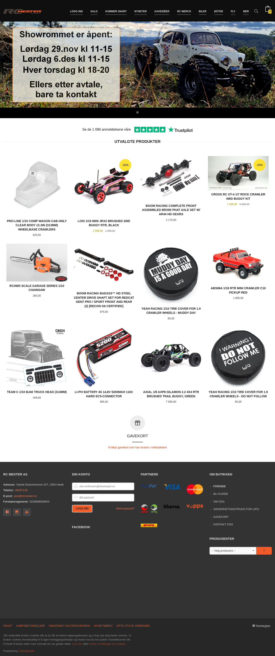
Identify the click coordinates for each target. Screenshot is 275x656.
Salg (94, 10)
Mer (246, 10)
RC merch (184, 10)
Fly (233, 10)
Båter (218, 10)
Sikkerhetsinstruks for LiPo (236, 509)
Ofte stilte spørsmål (133, 625)
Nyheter (140, 10)
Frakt (7, 625)
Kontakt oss (223, 524)
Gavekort (221, 516)
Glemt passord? (125, 508)
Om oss (219, 501)
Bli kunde (220, 493)
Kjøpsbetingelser (30, 625)
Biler (202, 10)
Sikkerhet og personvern (69, 625)
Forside (219, 486)
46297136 (21, 490)
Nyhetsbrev (103, 625)
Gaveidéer (162, 10)
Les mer (77, 643)
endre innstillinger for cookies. (107, 643)
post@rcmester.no (25, 495)
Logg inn (76, 10)
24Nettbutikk (26, 650)
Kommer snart (116, 10)
